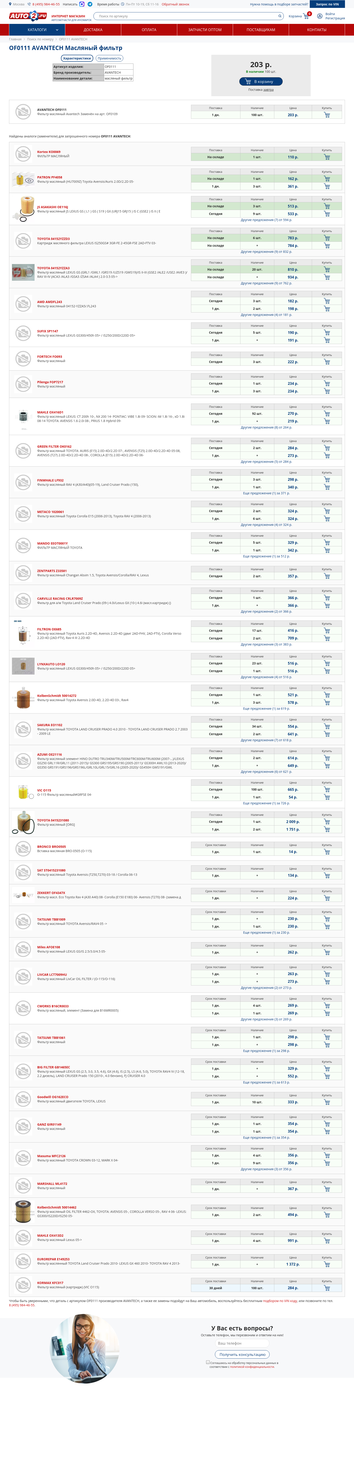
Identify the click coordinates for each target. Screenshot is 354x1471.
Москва (19, 4)
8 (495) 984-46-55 (46, 4)
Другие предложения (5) (266, 461)
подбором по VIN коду (280, 1301)
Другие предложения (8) (266, 427)
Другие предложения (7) (266, 220)
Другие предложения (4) (266, 314)
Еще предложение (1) (266, 493)
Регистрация (335, 18)
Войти (330, 14)
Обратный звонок (175, 4)
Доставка (93, 29)
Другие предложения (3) (266, 644)
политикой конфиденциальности (252, 1367)
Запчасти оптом (204, 29)
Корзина (295, 16)
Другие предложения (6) (266, 771)
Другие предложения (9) (266, 251)
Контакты (316, 29)
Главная (15, 39)
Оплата (149, 29)
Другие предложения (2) (266, 611)
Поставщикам (261, 29)
